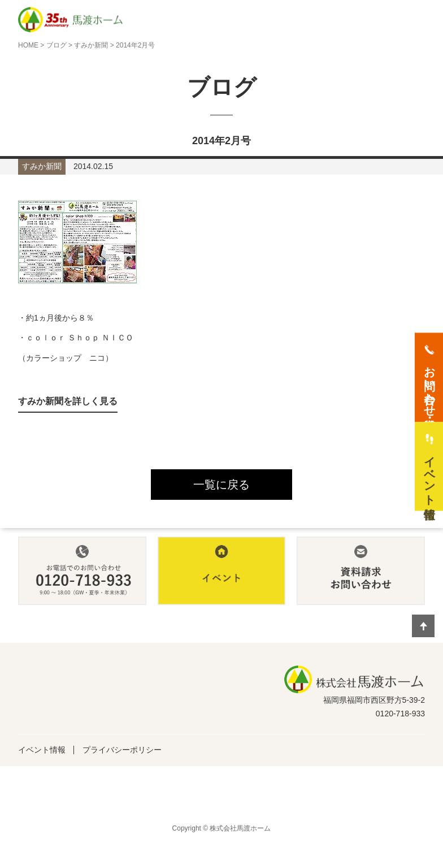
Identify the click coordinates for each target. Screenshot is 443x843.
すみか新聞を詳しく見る (68, 401)
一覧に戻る (221, 484)
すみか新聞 (91, 45)
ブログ (56, 45)
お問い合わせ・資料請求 (429, 384)
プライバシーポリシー (122, 749)
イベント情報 (42, 749)
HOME (28, 45)
